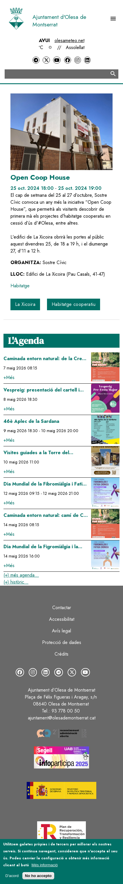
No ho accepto (38, 876)
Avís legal (61, 630)
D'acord (12, 876)
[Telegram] (35, 60)
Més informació (45, 865)
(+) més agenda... (21, 575)
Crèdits (61, 654)
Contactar (61, 607)
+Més (9, 377)
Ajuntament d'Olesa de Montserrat (59, 20)
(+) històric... (15, 582)
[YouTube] (57, 60)
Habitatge (20, 285)
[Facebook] (67, 60)
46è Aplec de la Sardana (31, 421)
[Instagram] (77, 60)
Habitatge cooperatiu (73, 304)
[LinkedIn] (87, 60)
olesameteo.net (69, 40)
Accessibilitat (61, 619)
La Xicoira (25, 304)
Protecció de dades (61, 642)
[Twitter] (46, 60)
